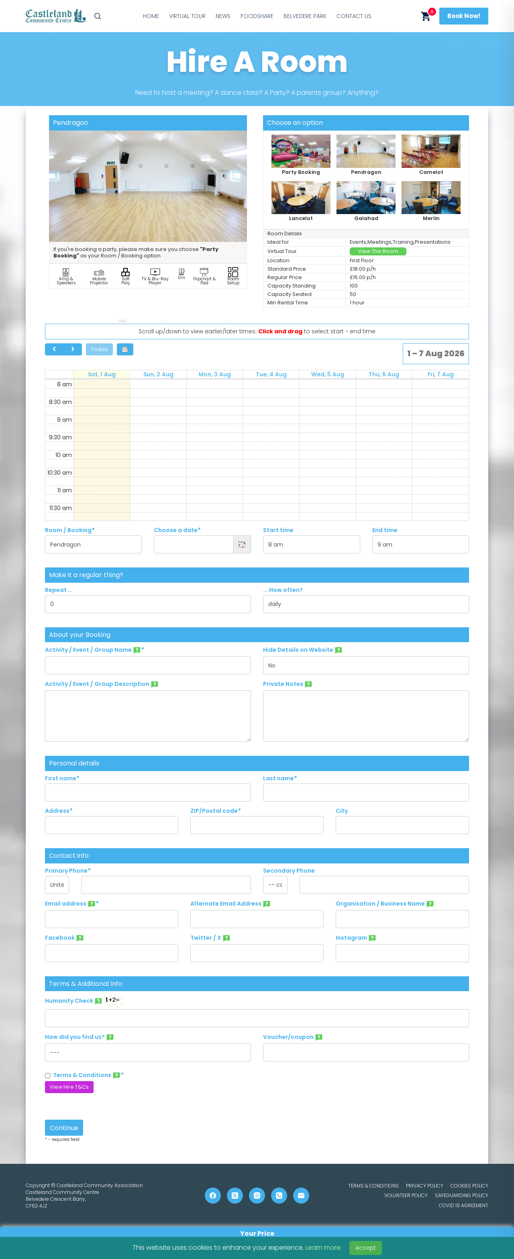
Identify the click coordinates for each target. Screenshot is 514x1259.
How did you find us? (79, 1037)
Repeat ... (59, 590)
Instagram (356, 938)
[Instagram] (257, 1196)
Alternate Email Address (230, 904)
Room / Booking (69, 530)
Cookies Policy (469, 1186)
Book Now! (463, 16)
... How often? (283, 590)
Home (151, 16)
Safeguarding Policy (461, 1195)
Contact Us (354, 16)
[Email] (301, 1196)
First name (62, 778)
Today (99, 349)
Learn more (323, 1247)
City (342, 811)
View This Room (378, 251)
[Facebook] (213, 1196)
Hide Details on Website (303, 650)
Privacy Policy (424, 1186)
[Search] (97, 16)
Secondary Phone (289, 870)
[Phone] (279, 1196)
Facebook (64, 938)
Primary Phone (67, 870)
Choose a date (177, 530)
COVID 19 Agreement (463, 1205)
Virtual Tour (187, 16)
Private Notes (287, 684)
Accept (365, 1248)
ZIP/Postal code (215, 811)
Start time (278, 530)
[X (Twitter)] (235, 1196)
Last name (280, 778)
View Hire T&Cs (69, 1087)
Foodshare (257, 16)
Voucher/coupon (293, 1037)
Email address (71, 904)
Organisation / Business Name (385, 904)
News (223, 16)
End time (385, 530)
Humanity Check (84, 1001)
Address (58, 811)
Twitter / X (210, 938)
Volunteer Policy (406, 1195)
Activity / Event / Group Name (94, 650)
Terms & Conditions (84, 1075)
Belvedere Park (305, 16)
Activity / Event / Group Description (102, 684)
